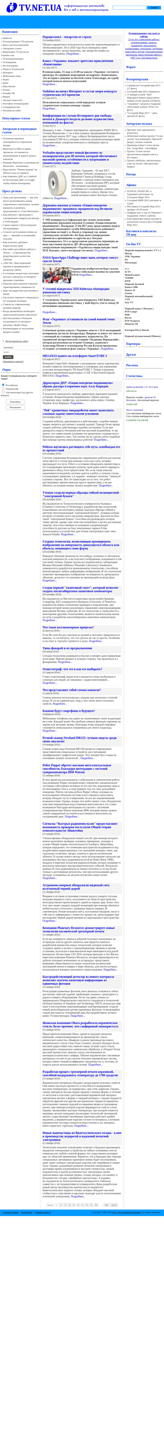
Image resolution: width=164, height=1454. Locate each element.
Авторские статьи (12, 48)
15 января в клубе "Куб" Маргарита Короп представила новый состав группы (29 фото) (143, 97)
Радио (6, 79)
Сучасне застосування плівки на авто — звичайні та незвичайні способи (20, 235)
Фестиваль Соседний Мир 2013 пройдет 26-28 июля (143, 208)
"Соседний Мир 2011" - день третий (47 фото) (142, 114)
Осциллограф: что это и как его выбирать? (72, 669)
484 (106, 1205)
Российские (11, 385)
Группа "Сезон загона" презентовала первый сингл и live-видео (142, 154)
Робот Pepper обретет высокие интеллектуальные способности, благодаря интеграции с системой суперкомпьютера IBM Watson (77, 769)
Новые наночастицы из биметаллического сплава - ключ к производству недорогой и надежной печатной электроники (82, 1136)
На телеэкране (10, 65)
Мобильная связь (12, 76)
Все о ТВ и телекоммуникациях (126, 1212)
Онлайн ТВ (9, 93)
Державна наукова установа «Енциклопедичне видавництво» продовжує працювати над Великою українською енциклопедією (77, 209)
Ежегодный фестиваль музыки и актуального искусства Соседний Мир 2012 (144, 221)
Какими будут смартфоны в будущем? (69, 710)
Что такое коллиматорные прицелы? (68, 627)
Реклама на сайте (12, 110)
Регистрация (26, 1212)
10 (96, 1205)
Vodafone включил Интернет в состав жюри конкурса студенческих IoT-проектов (80, 93)
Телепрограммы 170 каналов (18, 41)
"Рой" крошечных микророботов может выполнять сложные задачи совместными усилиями (78, 412)
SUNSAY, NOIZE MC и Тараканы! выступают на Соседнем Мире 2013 (140, 194)
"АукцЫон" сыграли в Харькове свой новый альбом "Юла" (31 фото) (144, 106)
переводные (28, 128)
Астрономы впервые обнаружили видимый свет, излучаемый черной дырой (76, 887)
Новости (7, 38)
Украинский (11, 388)
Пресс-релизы (12, 191)
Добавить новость (43, 1212)
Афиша (131, 185)
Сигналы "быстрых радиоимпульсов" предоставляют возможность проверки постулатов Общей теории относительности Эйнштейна (80, 827)
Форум (6, 96)
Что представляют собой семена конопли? (72, 690)
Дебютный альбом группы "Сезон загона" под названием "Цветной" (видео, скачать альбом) (145, 138)
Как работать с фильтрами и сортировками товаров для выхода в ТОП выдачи (21, 218)
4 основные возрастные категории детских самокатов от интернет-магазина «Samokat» (21, 277)
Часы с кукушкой (134, 410)
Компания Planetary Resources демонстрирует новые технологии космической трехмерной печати (79, 929)
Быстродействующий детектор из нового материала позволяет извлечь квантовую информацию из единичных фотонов (78, 980)
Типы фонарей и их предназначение (67, 648)
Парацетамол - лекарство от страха (67, 37)
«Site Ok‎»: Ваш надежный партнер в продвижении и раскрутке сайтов (17, 266)
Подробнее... (73, 53)
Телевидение (9, 62)
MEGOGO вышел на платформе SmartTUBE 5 (75, 355)
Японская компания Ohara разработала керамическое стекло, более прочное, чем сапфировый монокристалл (80, 1024)
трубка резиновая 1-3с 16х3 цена (142, 387)
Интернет (8, 72)
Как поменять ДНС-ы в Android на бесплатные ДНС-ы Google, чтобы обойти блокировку (19, 180)
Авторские (9, 128)
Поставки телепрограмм (15, 103)
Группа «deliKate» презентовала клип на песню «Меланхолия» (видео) (144, 163)
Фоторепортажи (137, 79)
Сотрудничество (11, 107)
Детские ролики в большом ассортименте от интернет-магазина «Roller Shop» (17, 321)
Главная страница (11, 1212)
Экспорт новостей (12, 100)
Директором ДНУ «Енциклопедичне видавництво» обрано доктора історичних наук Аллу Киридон (78, 384)
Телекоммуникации (13, 58)
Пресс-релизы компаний (15, 44)
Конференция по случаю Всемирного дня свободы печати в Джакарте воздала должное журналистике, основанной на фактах (78, 119)
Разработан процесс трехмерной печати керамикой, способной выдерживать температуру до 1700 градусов (80, 1073)
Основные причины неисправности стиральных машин (17, 142)
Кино (5, 82)
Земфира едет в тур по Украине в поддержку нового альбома (144, 214)
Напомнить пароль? (13, 361)
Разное (6, 89)
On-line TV (133, 244)
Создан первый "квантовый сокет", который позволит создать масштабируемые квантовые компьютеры (80, 589)
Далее (114, 1205)
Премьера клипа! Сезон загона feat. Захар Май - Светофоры (143, 147)
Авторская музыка (139, 123)
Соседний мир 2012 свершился (143, 91)
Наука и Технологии (13, 69)
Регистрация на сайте (17, 341)
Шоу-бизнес (9, 86)
